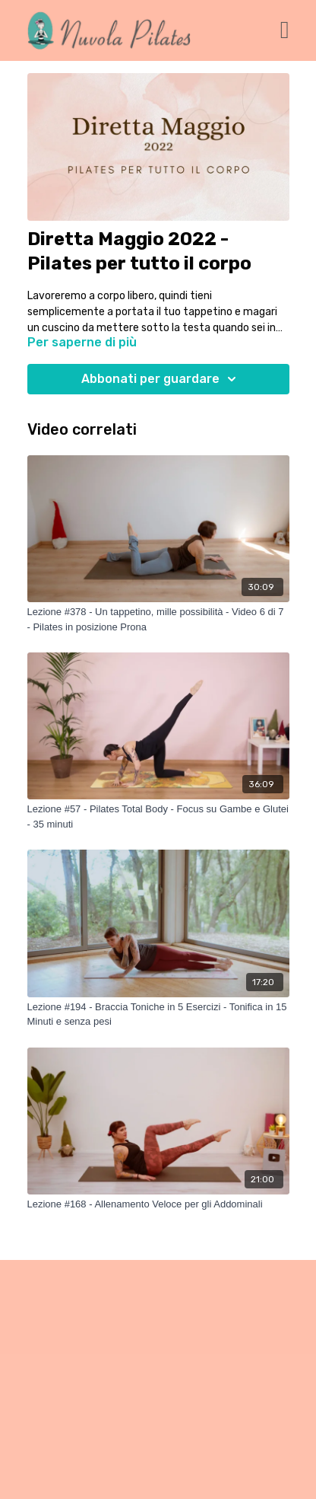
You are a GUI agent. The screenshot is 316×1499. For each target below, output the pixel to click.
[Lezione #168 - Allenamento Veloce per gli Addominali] (158, 1204)
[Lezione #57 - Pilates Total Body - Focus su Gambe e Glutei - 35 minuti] (158, 816)
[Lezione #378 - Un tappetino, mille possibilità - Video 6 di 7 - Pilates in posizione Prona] (158, 619)
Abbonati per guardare (161, 379)
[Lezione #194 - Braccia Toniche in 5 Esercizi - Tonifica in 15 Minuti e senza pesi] (158, 1014)
